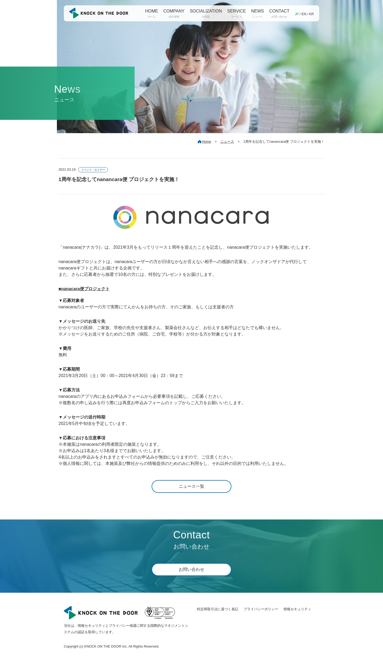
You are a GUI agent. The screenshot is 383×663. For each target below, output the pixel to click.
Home (206, 142)
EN (304, 14)
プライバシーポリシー (261, 609)
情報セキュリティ (297, 609)
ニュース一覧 (191, 486)
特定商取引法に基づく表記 (217, 609)
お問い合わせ (191, 569)
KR (311, 14)
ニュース (227, 142)
